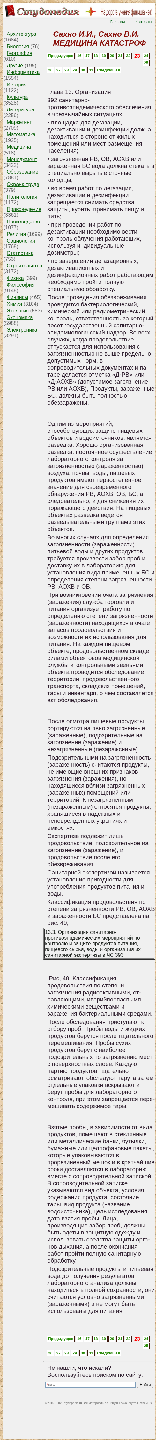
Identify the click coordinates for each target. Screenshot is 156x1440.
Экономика (20, 317)
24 (146, 56)
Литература (20, 109)
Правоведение (24, 209)
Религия (16, 234)
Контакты (144, 22)
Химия (14, 304)
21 (120, 56)
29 (75, 70)
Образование (22, 172)
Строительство (24, 265)
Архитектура (21, 34)
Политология (22, 196)
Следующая (108, 70)
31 (91, 70)
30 (83, 70)
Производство (23, 221)
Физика (15, 278)
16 (79, 56)
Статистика (20, 253)
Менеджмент (22, 159)
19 (104, 56)
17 (87, 56)
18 (95, 56)
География (19, 53)
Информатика (23, 72)
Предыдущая (60, 56)
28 (66, 70)
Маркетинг (19, 122)
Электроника (22, 330)
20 (112, 56)
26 (50, 70)
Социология (21, 241)
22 (128, 56)
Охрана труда (23, 184)
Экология (18, 310)
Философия (20, 285)
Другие (15, 65)
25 (146, 63)
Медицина (19, 147)
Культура (17, 97)
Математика (21, 134)
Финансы (17, 297)
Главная (117, 22)
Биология (18, 46)
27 (58, 70)
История (16, 84)
